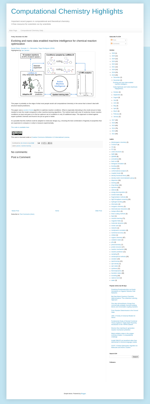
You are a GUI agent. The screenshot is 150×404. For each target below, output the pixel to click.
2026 (113, 53)
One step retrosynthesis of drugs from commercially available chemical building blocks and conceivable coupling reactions (124, 305)
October (116, 92)
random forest (28, 110)
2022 (113, 64)
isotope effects (115, 211)
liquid (113, 216)
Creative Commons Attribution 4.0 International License (50, 137)
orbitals (113, 235)
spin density (115, 264)
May (114, 106)
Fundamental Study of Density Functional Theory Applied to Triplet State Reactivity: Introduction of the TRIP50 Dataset (124, 322)
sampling (114, 254)
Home (57, 211)
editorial (113, 190)
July (114, 100)
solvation (114, 259)
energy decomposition (118, 192)
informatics (114, 204)
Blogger (83, 393)
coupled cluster (116, 173)
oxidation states (116, 240)
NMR (112, 154)
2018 (113, 75)
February (116, 114)
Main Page (13, 30)
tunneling (114, 275)
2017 (113, 120)
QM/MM (113, 156)
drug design (115, 185)
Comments (115, 43)
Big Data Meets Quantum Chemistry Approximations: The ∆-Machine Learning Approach (124, 298)
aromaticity (114, 159)
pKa (112, 242)
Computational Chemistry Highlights (67, 11)
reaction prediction (117, 252)
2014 (113, 128)
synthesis (114, 268)
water (113, 280)
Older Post (98, 211)
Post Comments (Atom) (27, 214)
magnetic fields (116, 221)
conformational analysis (118, 171)
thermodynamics (116, 271)
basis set (114, 161)
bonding (113, 166)
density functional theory (118, 175)
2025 (113, 56)
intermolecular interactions (119, 209)
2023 (113, 61)
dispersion (114, 180)
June (115, 103)
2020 (113, 69)
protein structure (116, 247)
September (117, 95)
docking (113, 183)
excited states (115, 195)
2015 (113, 125)
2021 (113, 67)
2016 (113, 123)
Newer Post (15, 211)
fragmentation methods (118, 197)
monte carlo (115, 225)
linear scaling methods (118, 214)
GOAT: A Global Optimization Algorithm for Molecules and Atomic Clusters (124, 346)
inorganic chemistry (117, 206)
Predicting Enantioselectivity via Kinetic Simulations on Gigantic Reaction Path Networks (123, 291)
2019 (113, 72)
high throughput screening (119, 199)
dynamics (114, 187)
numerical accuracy (117, 233)
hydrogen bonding (117, 202)
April (115, 108)
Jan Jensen (25, 50)
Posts (113, 40)
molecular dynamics (117, 223)
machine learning (26, 145)
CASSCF (114, 144)
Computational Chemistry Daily (32, 30)
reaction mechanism (117, 249)
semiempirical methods (118, 256)
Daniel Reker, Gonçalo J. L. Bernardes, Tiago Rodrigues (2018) (32, 48)
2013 (113, 131)
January (116, 116)
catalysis (114, 168)
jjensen (19, 145)
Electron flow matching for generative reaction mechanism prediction (122, 329)
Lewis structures (116, 152)
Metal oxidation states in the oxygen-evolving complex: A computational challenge (122, 335)
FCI (112, 149)
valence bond (115, 278)
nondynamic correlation (118, 230)
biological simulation (117, 163)
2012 (113, 134)
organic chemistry (116, 237)
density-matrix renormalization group (122, 178)
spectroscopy (115, 261)
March (115, 111)
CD (112, 147)
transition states (116, 273)
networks (114, 228)
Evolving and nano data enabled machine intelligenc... (123, 83)
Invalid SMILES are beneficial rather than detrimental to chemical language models (124, 341)
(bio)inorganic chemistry (118, 142)
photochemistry (116, 244)
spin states (114, 266)
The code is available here (20, 127)
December (116, 77)
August (115, 97)
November (116, 80)
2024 (113, 59)
